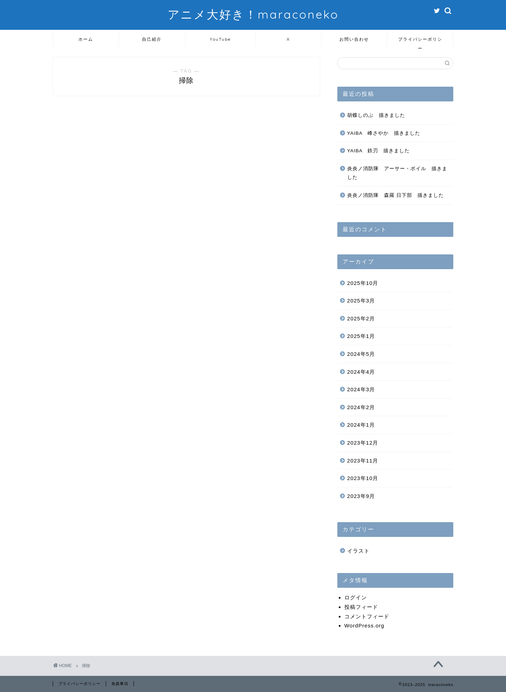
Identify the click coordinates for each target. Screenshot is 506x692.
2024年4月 (361, 372)
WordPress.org (364, 625)
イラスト (358, 551)
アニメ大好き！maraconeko (253, 14)
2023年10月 (362, 478)
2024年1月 (361, 425)
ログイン (355, 597)
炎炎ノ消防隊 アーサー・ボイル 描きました (397, 173)
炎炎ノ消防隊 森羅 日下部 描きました (395, 195)
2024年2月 (361, 407)
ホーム (85, 39)
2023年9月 (361, 496)
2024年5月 (361, 354)
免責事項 (119, 683)
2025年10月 (362, 283)
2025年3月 (361, 301)
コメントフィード (366, 616)
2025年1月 (361, 336)
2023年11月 (362, 461)
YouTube (220, 39)
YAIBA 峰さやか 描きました (383, 133)
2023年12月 (362, 443)
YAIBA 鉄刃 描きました (378, 150)
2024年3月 (361, 389)
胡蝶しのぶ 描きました (376, 115)
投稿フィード (361, 607)
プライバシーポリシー (420, 41)
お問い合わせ (354, 39)
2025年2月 (361, 318)
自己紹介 (152, 39)
